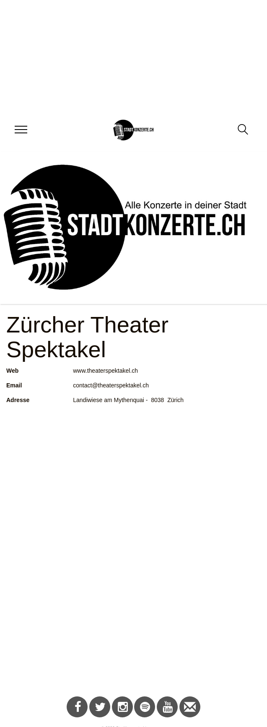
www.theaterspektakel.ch (105, 370)
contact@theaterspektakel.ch (111, 385)
